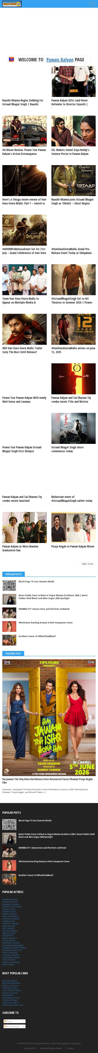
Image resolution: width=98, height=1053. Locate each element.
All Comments (11, 1026)
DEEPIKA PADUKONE (11, 906)
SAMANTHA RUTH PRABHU (14, 947)
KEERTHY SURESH (10, 923)
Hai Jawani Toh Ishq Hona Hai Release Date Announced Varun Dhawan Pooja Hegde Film (47, 780)
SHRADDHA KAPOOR (11, 950)
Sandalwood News (11, 997)
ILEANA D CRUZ (9, 911)
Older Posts (87, 563)
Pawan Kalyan (60, 59)
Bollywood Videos (10, 985)
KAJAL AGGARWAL (10, 916)
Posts (8, 1021)
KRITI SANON (8, 928)
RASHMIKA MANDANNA (13, 945)
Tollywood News (10, 1000)
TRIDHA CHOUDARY (11, 962)
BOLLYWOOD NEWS (11, 983)
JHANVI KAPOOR (9, 914)
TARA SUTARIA (8, 959)
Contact (70, 1048)
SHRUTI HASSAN (9, 952)
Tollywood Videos (10, 1002)
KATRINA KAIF (8, 921)
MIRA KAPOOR (8, 933)
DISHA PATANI (8, 909)
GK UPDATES (29, 1048)
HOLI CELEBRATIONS (11, 990)
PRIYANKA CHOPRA (11, 942)
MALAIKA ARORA (9, 930)
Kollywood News (10, 993)
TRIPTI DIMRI (8, 964)
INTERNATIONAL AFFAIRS (51, 1048)
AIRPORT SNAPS (9, 980)
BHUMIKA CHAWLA (10, 904)
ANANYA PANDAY (10, 901)
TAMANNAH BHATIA (11, 957)
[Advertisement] (49, 34)
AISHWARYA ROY (10, 899)
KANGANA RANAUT (11, 918)
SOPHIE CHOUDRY (10, 955)
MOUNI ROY (7, 935)
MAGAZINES (7, 995)
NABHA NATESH (9, 938)
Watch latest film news (12, 1005)
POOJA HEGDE (8, 940)
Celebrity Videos (10, 988)
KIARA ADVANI (8, 926)
